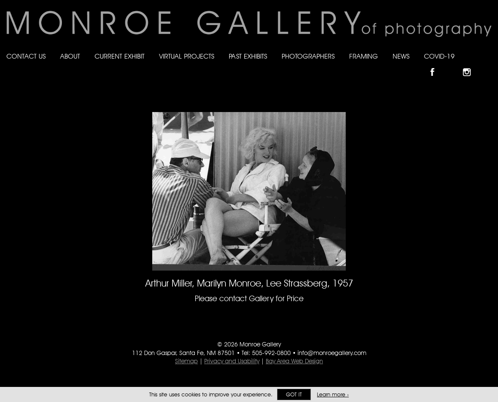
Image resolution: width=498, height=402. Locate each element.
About (70, 56)
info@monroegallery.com (332, 352)
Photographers (308, 56)
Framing (363, 56)
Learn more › (333, 394)
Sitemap (186, 361)
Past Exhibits (248, 56)
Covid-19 (439, 56)
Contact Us (26, 56)
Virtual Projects (186, 56)
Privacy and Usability (231, 361)
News (401, 56)
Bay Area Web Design (294, 361)
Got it (294, 394)
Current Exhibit (119, 56)
